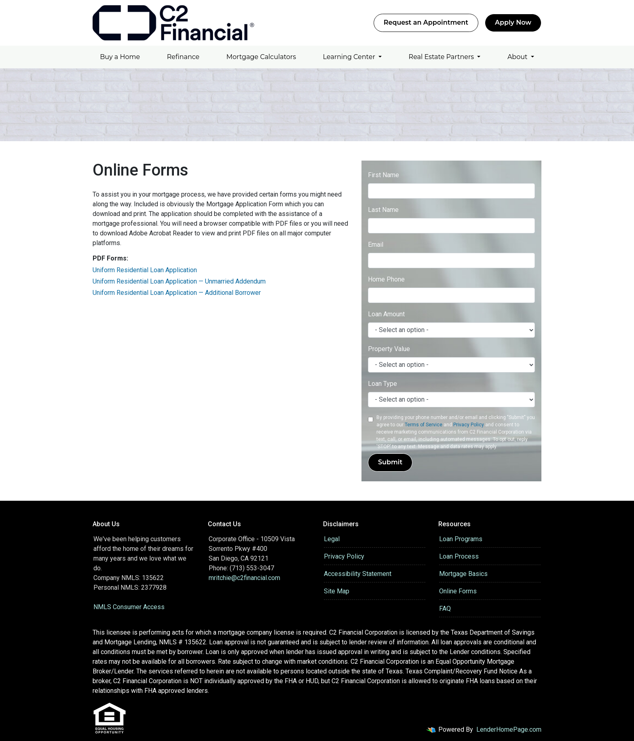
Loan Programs (460, 539)
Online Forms (458, 591)
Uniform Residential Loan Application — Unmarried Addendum (179, 281)
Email (375, 244)
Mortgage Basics (463, 574)
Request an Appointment (426, 22)
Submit (390, 462)
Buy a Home (120, 57)
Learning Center (350, 57)
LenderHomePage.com (508, 729)
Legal (332, 539)
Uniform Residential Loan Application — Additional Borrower (177, 292)
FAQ (445, 608)
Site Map (336, 591)
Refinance (183, 57)
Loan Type (382, 383)
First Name (383, 175)
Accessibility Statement (357, 574)
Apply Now (513, 22)
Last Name (383, 210)
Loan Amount (386, 314)
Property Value (389, 349)
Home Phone (386, 279)
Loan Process (459, 556)
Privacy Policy (468, 425)
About (518, 57)
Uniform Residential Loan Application (145, 270)
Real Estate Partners (442, 57)
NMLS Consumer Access (129, 607)
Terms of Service (423, 425)
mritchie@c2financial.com (244, 578)
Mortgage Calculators (261, 57)
